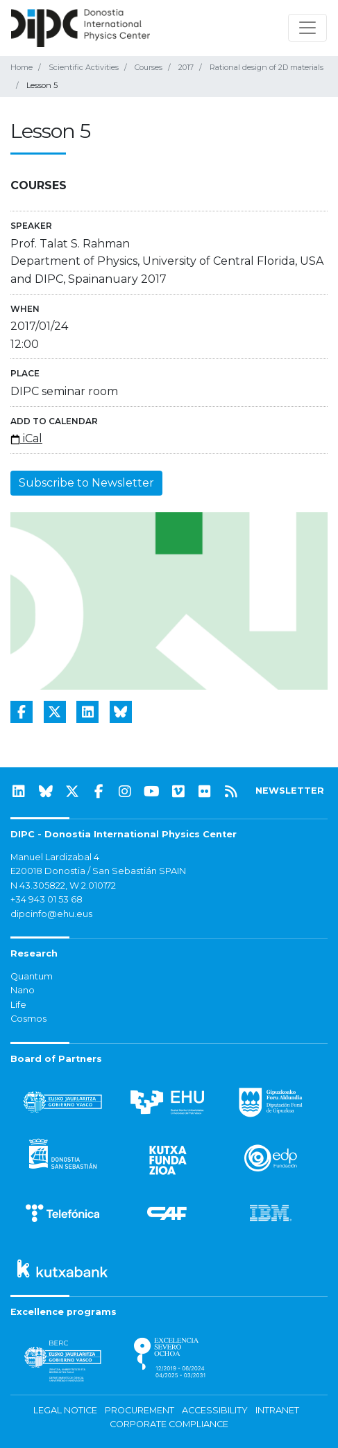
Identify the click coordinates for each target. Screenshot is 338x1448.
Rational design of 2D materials (266, 67)
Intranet (277, 1410)
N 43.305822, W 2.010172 (63, 885)
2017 (186, 67)
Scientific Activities (84, 67)
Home (21, 67)
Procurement (139, 1410)
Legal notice (65, 1410)
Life (18, 1005)
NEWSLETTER (289, 790)
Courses (148, 67)
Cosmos (28, 1018)
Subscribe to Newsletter (86, 482)
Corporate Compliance (169, 1424)
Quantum (31, 976)
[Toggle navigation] (307, 28)
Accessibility (215, 1410)
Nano (22, 990)
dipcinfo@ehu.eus (51, 914)
